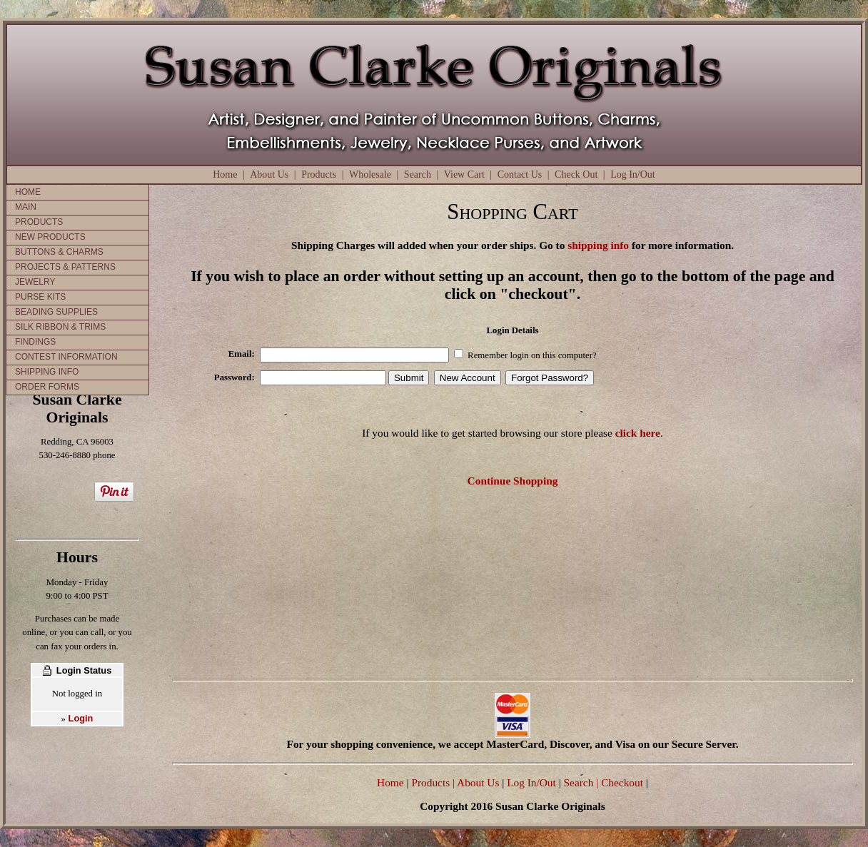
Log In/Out (632, 174)
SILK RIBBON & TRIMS (60, 327)
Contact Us (520, 174)
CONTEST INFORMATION (66, 357)
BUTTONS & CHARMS (59, 252)
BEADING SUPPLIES (56, 312)
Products (318, 174)
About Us (269, 174)
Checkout (622, 782)
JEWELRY (35, 282)
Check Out (576, 174)
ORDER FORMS (47, 387)
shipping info (598, 245)
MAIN (25, 207)
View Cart (464, 174)
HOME (28, 192)
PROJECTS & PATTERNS (65, 267)
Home (225, 174)
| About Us (477, 782)
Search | (580, 782)
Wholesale (370, 174)
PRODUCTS (39, 222)
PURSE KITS (40, 297)
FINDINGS (35, 342)
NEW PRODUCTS (50, 237)
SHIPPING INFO (47, 372)
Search (417, 174)
